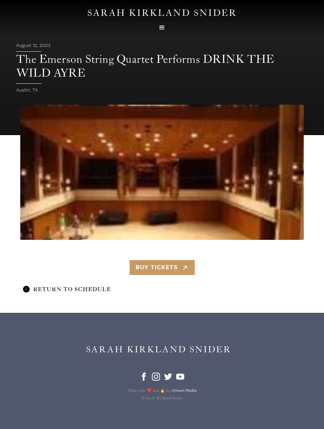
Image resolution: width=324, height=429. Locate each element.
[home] (159, 349)
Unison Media (183, 390)
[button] (162, 28)
